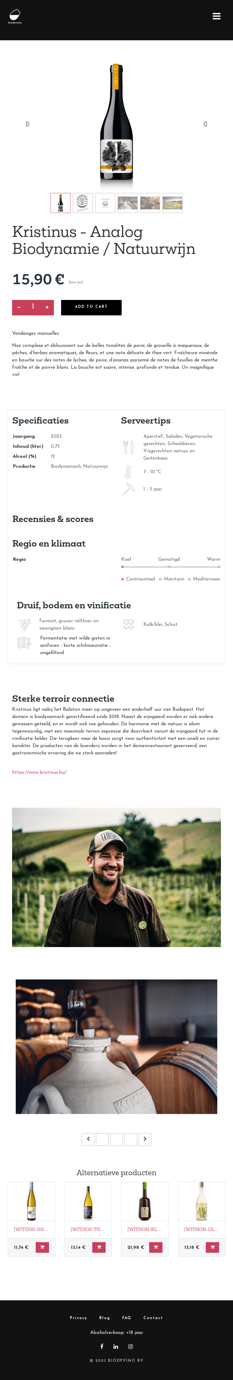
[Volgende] (202, 1057)
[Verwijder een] (19, 307)
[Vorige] (31, 1057)
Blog (104, 1318)
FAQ (126, 1318)
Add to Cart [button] (91, 307)
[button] (28, 124)
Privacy (78, 1318)
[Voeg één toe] (47, 307)
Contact (153, 1318)
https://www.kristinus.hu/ (39, 772)
